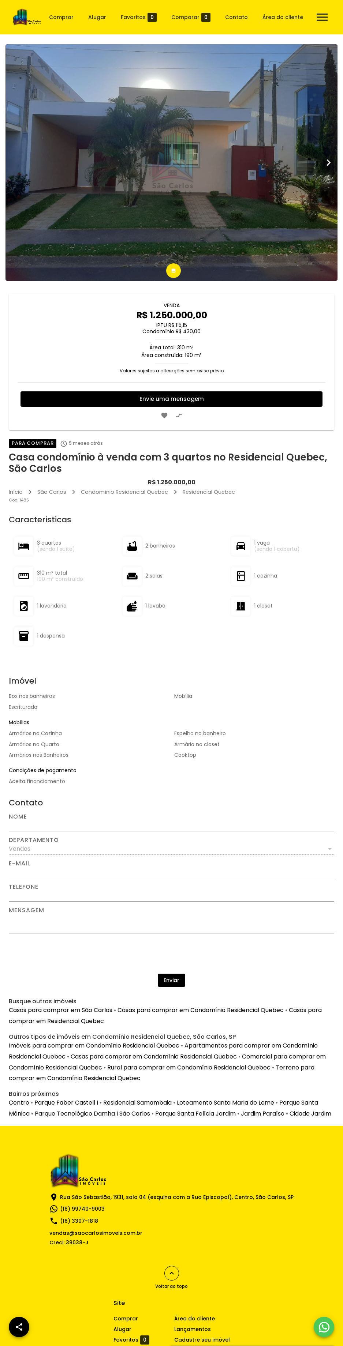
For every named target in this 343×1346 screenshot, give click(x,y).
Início (16, 492)
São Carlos (51, 492)
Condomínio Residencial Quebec (124, 492)
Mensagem (26, 910)
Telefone (23, 887)
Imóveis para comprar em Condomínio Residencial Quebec (94, 1045)
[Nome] (171, 825)
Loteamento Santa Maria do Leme (225, 1102)
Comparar (190, 17)
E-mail (19, 863)
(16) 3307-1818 (79, 1221)
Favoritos (139, 17)
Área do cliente (282, 17)
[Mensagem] (171, 923)
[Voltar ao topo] (171, 1273)
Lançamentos (192, 1329)
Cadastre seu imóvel (202, 1339)
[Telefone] (171, 896)
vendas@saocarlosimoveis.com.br (95, 1233)
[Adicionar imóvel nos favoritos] (164, 415)
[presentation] (171, 953)
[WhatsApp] (324, 1327)
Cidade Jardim (310, 1113)
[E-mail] (171, 872)
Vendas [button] (19, 849)
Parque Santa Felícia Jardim (195, 1113)
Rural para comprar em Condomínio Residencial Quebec (189, 1067)
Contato (236, 17)
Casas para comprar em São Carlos (60, 1010)
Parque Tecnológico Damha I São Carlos (92, 1113)
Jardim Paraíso (262, 1113)
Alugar (97, 17)
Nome (18, 817)
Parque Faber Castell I (66, 1102)
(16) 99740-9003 (82, 1208)
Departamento (34, 840)
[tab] (173, 270)
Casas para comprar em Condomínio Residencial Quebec (201, 1010)
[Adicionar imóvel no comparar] (179, 415)
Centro (19, 1102)
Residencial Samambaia (137, 1102)
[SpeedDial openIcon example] (19, 1327)
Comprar (61, 17)
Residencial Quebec (209, 492)
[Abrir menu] (322, 17)
